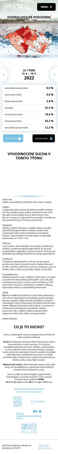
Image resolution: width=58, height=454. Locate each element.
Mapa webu (44, 445)
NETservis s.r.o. (46, 448)
